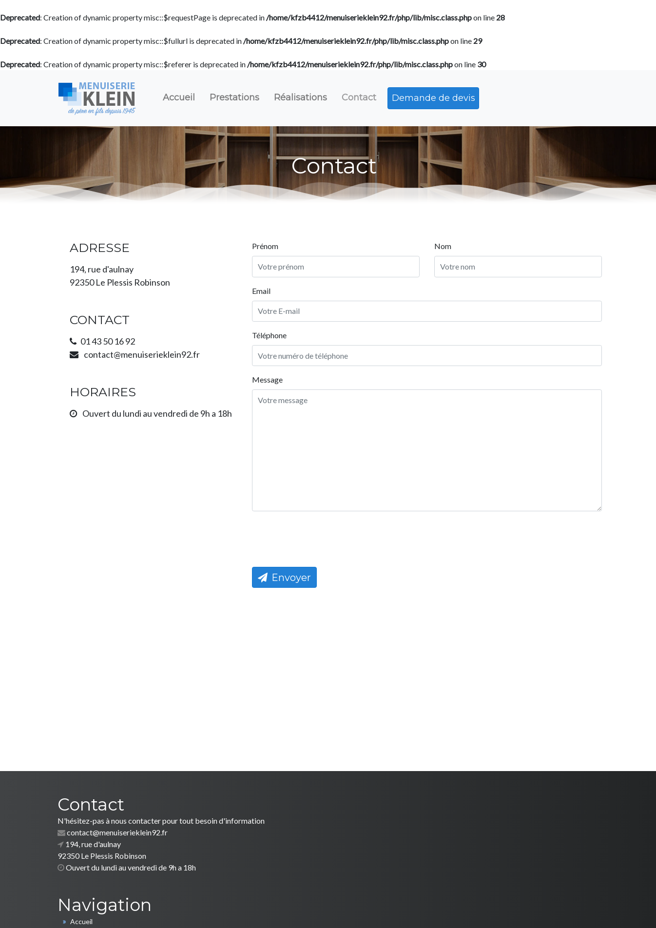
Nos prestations (372, 842)
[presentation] (328, 547)
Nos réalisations (372, 854)
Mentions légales (408, 908)
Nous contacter (372, 866)
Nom (444, 254)
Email (263, 299)
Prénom (267, 254)
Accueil (181, 97)
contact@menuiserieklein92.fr (117, 842)
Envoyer (286, 587)
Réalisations (304, 97)
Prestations (237, 97)
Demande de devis (439, 98)
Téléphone (271, 343)
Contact (364, 97)
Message (269, 388)
